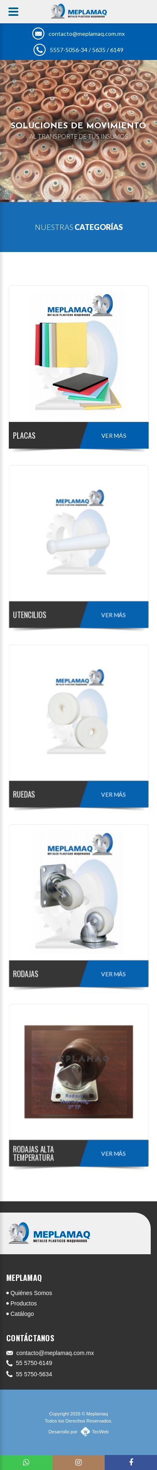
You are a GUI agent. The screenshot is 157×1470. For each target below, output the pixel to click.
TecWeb (100, 1431)
